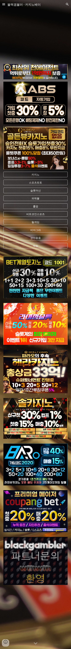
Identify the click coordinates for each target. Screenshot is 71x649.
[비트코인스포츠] (35, 214)
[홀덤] (35, 206)
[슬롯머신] (35, 190)
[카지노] (35, 174)
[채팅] (35, 245)
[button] (3, 4)
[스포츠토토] (35, 182)
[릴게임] (35, 222)
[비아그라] (35, 229)
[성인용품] (35, 237)
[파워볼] (35, 198)
